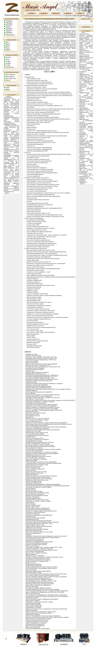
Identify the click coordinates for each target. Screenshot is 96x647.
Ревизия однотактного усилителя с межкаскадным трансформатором (47, 136)
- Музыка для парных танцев (33, 572)
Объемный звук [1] (32, 287)
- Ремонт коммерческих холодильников (36, 425)
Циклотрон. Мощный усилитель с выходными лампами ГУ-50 (44, 105)
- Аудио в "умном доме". (32, 362)
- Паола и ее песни (30, 470)
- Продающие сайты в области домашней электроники (40, 406)
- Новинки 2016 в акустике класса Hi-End (36, 499)
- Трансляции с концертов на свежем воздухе (38, 487)
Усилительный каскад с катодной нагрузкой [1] (40, 327)
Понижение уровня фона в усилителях (38, 199)
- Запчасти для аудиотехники (33, 481)
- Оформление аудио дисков (33, 483)
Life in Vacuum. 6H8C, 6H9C (35, 330)
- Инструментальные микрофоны (34, 624)
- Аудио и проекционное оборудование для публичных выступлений (44, 592)
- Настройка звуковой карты (33, 498)
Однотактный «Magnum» (34, 210)
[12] (60, 119)
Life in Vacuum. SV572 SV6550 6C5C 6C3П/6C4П (41, 332)
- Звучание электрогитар (32, 497)
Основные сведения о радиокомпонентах (39, 319)
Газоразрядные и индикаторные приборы (39, 305)
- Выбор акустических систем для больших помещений (41, 476)
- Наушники (28, 534)
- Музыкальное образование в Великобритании (38, 515)
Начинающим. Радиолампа (35, 283)
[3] (53, 110)
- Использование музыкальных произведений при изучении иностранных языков (48, 424)
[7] (53, 114)
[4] (55, 110)
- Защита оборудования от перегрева (35, 623)
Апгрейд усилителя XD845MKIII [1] (37, 115)
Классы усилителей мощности (35, 267)
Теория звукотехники (33, 260)
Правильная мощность (33, 282)
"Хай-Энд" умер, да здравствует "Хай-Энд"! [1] (40, 236)
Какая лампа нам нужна (34, 211)
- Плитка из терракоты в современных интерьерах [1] (40, 407)
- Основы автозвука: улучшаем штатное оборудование (41, 462)
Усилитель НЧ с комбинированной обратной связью (42, 130)
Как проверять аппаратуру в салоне (37, 189)
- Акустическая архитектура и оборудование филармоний (41, 599)
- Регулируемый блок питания (33, 441)
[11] (58, 119)
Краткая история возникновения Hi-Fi (37, 226)
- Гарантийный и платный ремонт (34, 399)
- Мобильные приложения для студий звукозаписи (39, 583)
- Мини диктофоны (30, 488)
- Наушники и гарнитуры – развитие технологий (38, 548)
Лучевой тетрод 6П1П (33, 339)
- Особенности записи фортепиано (35, 512)
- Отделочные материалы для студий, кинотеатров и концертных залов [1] (46, 400)
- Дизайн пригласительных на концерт (36, 471)
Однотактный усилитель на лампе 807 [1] (39, 104)
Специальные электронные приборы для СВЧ (40, 312)
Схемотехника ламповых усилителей (36, 85)
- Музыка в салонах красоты (33, 533)
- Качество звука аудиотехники (34, 450)
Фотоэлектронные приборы (35, 307)
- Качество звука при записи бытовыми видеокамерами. (41, 364)
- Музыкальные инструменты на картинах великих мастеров (42, 394)
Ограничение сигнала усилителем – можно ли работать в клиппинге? (47, 235)
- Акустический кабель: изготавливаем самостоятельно (41, 568)
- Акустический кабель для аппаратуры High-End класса (41, 550)
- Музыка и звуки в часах (32, 506)
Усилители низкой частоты (34, 100)
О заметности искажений (34, 223)
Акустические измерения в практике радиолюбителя (42, 172)
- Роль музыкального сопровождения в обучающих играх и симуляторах (46, 595)
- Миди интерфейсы (30, 554)
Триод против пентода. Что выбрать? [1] (38, 179)
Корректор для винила (33, 124)
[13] (63, 119)
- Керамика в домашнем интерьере (35, 518)
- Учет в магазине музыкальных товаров (36, 420)
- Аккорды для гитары (31, 354)
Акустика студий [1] (32, 176)
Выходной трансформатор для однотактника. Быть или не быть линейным (48, 193)
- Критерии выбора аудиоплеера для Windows (38, 520)
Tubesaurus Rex (31, 129)
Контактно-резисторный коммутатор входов (39, 188)
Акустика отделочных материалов (36, 167)
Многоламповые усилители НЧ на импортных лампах (42, 186)
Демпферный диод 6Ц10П (34, 346)
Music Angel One (43, 644)
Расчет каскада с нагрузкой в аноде (37, 102)
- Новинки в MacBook (31, 390)
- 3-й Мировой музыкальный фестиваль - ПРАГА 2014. (40, 359)
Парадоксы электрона (33, 288)
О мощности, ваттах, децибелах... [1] (37, 272)
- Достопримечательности (32, 415)
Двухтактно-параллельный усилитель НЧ (39, 262)
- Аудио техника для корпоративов (35, 625)
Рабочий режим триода (33, 300)
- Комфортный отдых (31, 382)
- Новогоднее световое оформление (35, 403)
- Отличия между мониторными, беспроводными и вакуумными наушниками (47, 485)
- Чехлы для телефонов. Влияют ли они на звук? (39, 532)
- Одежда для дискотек (31, 411)
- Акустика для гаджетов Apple (33, 491)
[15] (67, 119)
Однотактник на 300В (33, 99)
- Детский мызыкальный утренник (34, 494)
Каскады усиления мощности (35, 322)
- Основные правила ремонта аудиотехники (37, 477)
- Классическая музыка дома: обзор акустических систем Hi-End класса (45, 574)
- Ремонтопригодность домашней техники (37, 492)
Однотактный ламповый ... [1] (35, 114)
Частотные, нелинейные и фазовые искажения (40, 241)
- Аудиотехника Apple (31, 460)
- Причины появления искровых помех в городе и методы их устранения (46, 576)
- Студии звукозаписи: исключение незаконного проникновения (43, 463)
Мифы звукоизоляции (33, 166)
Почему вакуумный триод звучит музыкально (40, 83)
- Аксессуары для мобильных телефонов (37, 439)
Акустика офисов (32, 164)
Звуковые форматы (32, 278)
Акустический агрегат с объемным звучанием (40, 169)
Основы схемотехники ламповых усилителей (40, 315)
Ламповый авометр (32, 292)
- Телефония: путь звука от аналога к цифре (37, 501)
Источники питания (32, 320)
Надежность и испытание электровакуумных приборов (42, 314)
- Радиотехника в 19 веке (32, 414)
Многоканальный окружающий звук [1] (38, 245)
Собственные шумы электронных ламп (38, 309)
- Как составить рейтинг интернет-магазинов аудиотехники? (42, 575)
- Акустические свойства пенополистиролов (37, 509)
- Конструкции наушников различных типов (37, 558)
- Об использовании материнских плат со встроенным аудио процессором (46, 590)
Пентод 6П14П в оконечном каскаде (37, 341)
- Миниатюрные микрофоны (33, 564)
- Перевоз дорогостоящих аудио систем (36, 432)
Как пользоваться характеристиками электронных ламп (43, 184)
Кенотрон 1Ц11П (31, 344)
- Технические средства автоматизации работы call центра (42, 522)
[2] (46, 80)
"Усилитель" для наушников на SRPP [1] (38, 117)
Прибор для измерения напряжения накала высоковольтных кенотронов (48, 132)
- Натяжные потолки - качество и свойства (37, 418)
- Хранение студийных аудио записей (35, 544)
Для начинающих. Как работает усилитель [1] (40, 250)
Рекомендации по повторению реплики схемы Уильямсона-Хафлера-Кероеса (49, 94)
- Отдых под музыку (30, 569)
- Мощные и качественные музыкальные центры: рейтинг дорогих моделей (47, 617)
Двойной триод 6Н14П (33, 342)
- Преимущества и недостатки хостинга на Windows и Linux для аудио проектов (48, 389)
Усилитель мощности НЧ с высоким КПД (38, 137)
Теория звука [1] (31, 273)
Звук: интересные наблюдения (34, 218)
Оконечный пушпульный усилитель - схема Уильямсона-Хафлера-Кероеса (48, 92)
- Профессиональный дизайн (33, 565)
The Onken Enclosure (33, 157)
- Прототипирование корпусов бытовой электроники (40, 446)
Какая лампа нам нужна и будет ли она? (38, 213)
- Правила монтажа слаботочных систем (36, 480)
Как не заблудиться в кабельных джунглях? (39, 231)
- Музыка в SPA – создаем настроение (36, 553)
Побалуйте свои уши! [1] (34, 233)
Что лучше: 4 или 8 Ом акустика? (36, 191)
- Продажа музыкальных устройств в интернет (38, 613)
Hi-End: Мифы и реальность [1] (36, 230)
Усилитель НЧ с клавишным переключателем (40, 141)
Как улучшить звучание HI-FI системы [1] (38, 110)
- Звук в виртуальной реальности (34, 539)
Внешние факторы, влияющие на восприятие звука (42, 243)
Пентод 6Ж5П (31, 335)
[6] (58, 110)
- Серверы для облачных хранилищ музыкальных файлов (41, 453)
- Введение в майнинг (31, 610)
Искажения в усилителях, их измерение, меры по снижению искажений (47, 317)
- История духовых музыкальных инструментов (38, 392)
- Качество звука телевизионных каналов (37, 372)
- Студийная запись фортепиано (34, 540)
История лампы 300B (33, 225)
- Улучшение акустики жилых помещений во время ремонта (42, 537)
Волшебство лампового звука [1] (36, 80)
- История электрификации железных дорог (37, 443)
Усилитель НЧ (31, 125)
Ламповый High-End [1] (33, 119)
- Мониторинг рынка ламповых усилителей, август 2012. (41, 358)
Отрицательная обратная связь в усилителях (40, 265)
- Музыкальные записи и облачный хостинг (37, 365)
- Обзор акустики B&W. (31, 361)
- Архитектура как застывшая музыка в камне (38, 618)
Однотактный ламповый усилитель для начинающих (42, 88)
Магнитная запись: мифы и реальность (38, 246)
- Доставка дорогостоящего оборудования (37, 508)
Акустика (27, 152)
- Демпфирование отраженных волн (35, 373)
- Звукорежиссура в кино (32, 519)
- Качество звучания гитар (32, 467)
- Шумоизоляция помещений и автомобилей (37, 560)
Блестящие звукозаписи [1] (34, 238)
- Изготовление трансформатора (34, 551)
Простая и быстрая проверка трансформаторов (41, 194)
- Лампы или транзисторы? (32, 627)
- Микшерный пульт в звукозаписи (34, 555)
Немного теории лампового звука (36, 221)
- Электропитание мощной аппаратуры (36, 543)
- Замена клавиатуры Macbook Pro (35, 469)
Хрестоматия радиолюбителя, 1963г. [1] (38, 253)
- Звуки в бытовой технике (32, 593)
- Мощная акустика (30, 490)
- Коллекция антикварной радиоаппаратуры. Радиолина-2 (41, 375)
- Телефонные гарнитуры (32, 513)
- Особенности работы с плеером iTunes (36, 561)
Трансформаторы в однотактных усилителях (40, 204)
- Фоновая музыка (30, 516)
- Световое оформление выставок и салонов (38, 456)
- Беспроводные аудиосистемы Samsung (36, 435)
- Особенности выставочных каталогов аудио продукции (41, 404)
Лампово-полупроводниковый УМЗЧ (37, 151)
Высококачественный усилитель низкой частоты (41, 285)
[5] (56, 110)
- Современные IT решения (33, 607)
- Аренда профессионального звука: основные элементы (41, 567)
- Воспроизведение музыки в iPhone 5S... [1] (37, 523)
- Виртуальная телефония (32, 614)
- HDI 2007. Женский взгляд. (33, 355)
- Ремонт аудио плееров (32, 546)
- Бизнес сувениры (30, 393)
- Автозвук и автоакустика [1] (33, 438)
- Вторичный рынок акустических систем (36, 464)
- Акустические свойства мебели (34, 369)
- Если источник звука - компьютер (35, 457)
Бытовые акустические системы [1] (37, 154)
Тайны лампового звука (33, 78)
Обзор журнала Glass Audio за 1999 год (38, 122)
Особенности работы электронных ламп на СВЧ (41, 310)
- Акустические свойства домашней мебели (37, 578)
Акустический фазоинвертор (35, 174)
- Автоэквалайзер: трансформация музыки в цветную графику (43, 449)
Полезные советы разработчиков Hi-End (37, 177)
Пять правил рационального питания (37, 203)
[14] (65, 119)
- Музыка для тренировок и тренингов (36, 459)
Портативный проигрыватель (35, 144)
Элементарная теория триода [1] (36, 268)
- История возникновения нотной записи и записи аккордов (42, 589)
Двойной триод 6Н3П (33, 334)
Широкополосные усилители (35, 325)
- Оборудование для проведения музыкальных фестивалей (42, 429)
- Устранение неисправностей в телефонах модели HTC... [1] (42, 547)
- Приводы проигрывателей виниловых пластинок (39, 442)
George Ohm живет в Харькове (36, 134)
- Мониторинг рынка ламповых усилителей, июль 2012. (41, 357)
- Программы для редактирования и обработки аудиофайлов (42, 484)
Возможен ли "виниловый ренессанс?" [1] (39, 228)
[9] (57, 114)
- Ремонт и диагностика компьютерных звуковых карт (40, 611)
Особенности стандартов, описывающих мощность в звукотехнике (46, 263)
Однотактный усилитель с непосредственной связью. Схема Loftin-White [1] (49, 95)
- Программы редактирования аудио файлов (38, 571)
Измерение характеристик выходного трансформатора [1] (43, 208)
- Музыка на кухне (30, 562)
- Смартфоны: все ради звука (33, 527)
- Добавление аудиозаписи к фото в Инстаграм (38, 478)
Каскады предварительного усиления (37, 324)
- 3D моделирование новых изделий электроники (39, 582)
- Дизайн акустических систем (33, 466)
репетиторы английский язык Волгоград (61, 33)
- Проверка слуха (30, 371)
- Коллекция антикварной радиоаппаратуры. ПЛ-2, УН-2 (41, 376)
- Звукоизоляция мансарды (32, 603)
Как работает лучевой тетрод (35, 270)
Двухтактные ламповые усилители (37, 90)
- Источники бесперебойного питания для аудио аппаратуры (42, 616)
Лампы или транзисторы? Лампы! (36, 87)
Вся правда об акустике (36, 220)
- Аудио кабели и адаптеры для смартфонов (38, 585)
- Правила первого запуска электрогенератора (38, 526)
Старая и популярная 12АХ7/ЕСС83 (37, 293)
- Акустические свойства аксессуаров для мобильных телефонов (44, 383)
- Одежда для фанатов (31, 474)
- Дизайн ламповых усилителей (34, 473)
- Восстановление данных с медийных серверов (39, 579)
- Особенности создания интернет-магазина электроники (41, 408)
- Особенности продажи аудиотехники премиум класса (41, 511)
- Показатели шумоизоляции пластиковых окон (38, 380)
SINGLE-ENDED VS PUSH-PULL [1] (37, 181)
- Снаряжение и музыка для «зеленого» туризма (39, 602)
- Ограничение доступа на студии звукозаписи (38, 386)
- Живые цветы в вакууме (32, 600)
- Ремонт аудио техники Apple (33, 606)
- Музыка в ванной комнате (33, 505)
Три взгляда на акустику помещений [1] (38, 161)
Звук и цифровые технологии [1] (36, 275)
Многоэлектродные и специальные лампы (39, 302)
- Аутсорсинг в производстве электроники (37, 428)
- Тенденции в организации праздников (36, 385)
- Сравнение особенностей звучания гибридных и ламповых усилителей (46, 536)
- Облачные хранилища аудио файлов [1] (37, 387)
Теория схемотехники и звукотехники (36, 248)
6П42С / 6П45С (31, 337)
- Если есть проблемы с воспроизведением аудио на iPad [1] (42, 410)
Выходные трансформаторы (35, 206)
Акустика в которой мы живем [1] (36, 162)
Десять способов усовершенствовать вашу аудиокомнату (43, 196)
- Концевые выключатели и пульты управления (38, 396)
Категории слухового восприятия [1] (37, 159)
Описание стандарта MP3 (34, 280)
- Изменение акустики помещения (35, 368)
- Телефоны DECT (30, 436)
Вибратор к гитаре (32, 290)
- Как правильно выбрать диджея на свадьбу (38, 588)
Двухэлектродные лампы (34, 297)
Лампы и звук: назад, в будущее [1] (37, 112)
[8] (55, 114)
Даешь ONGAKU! (32, 127)
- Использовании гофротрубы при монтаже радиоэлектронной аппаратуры (46, 596)
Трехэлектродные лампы (34, 299)
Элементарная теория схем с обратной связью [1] (41, 258)
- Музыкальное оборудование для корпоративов (39, 541)
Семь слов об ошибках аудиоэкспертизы (38, 240)
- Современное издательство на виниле (36, 621)
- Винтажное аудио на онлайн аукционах (36, 529)
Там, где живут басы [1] (33, 156)
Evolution (29, 201)
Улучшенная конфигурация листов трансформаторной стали (44, 215)
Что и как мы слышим (33, 347)
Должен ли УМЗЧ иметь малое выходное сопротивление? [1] (44, 216)
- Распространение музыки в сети (34, 525)
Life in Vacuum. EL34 (33, 329)
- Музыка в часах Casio (31, 586)
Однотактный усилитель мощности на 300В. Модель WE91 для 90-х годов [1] (49, 109)
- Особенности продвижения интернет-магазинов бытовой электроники (45, 427)
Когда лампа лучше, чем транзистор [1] (38, 82)
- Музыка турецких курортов (33, 604)
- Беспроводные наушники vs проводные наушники (39, 401)
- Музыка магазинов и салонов (34, 448)
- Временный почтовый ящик (33, 530)
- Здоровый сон (29, 417)
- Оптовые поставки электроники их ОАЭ (36, 620)
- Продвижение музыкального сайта (35, 455)
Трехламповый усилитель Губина (36, 97)
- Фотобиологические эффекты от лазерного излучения (41, 452)
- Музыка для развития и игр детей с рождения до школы (41, 379)
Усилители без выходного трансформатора (39, 149)
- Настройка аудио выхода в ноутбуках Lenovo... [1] (39, 581)
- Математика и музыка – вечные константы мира (39, 445)
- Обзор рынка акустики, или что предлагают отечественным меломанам (46, 609)
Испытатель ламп (32, 198)
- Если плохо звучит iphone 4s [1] (34, 413)
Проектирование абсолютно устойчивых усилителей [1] (43, 277)
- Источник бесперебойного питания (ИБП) (37, 628)
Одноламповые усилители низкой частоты (39, 183)
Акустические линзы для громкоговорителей (39, 171)
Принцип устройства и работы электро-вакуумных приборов (44, 295)
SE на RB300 (30, 107)
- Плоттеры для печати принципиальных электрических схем (42, 366)
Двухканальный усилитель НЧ (35, 139)
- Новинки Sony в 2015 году (33, 431)
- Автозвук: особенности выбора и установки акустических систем (44, 557)
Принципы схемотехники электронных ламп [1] (40, 251)
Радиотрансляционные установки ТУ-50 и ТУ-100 (41, 142)
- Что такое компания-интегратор (34, 434)
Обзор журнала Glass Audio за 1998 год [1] (39, 120)
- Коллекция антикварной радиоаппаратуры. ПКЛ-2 (39, 378)
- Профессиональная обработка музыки (36, 495)
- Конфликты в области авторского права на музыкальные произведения (46, 422)
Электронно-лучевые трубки (35, 304)
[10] (59, 114)
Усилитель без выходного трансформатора (39, 147)
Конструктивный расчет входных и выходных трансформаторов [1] (46, 255)
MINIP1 (84, 644)
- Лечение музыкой (30, 504)
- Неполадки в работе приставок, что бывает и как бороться (42, 397)
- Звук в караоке (29, 502)
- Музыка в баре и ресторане (33, 421)
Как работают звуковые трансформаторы (39, 257)
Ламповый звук (29, 77)
